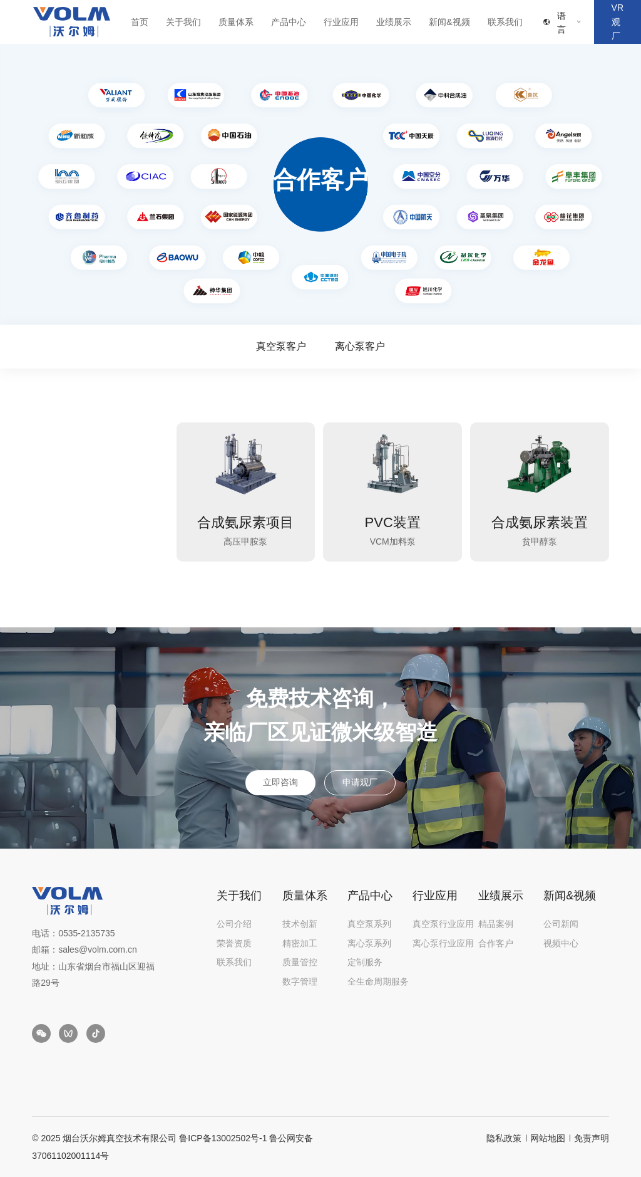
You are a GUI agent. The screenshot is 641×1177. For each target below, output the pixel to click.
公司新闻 (560, 924)
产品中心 (288, 22)
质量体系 (236, 22)
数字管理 (299, 981)
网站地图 (547, 1138)
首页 (139, 22)
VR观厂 (617, 22)
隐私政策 (503, 1138)
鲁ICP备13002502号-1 (223, 1138)
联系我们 (505, 22)
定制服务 (364, 962)
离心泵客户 (360, 346)
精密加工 (299, 943)
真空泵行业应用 (443, 924)
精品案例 (495, 924)
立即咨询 (280, 782)
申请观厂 (359, 782)
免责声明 (591, 1138)
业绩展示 (393, 22)
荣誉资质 (234, 943)
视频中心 (560, 943)
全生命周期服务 (378, 981)
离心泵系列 (369, 943)
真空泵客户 (281, 346)
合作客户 (495, 943)
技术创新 (299, 924)
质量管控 (299, 962)
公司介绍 (234, 924)
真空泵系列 (369, 924)
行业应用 (341, 22)
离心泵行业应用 (443, 943)
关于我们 (183, 22)
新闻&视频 (449, 22)
